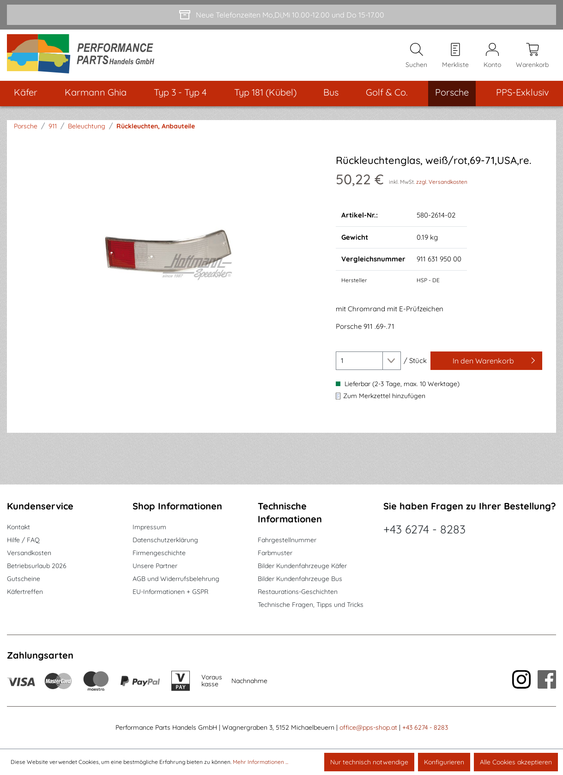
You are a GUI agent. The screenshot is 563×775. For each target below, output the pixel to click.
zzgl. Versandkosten (441, 182)
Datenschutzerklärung (165, 540)
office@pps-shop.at (368, 728)
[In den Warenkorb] (486, 361)
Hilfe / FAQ (23, 540)
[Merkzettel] (455, 56)
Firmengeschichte (159, 553)
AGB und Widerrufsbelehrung (176, 579)
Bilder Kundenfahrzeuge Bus (300, 579)
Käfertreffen (25, 592)
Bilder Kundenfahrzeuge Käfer (302, 566)
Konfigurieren (444, 762)
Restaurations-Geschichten (298, 592)
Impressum (149, 527)
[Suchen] (416, 56)
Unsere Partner (155, 566)
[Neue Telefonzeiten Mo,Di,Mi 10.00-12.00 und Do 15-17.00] (281, 15)
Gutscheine (23, 579)
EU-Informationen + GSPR (170, 592)
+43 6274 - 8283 (424, 529)
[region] (169, 254)
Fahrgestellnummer (287, 540)
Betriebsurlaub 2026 (37, 566)
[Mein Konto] (492, 56)
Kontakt (18, 527)
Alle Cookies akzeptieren (516, 762)
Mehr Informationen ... (260, 761)
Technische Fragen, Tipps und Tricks (310, 605)
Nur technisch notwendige (369, 762)
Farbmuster (275, 553)
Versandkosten (29, 553)
